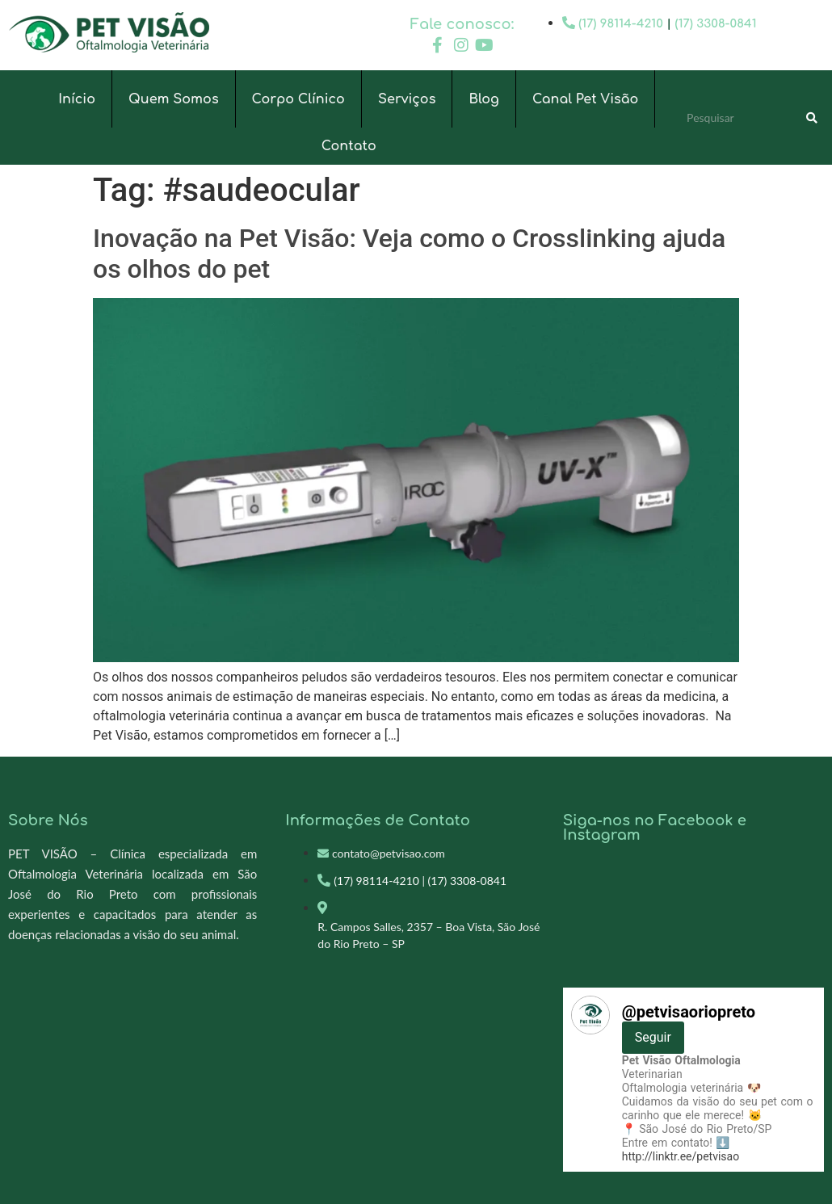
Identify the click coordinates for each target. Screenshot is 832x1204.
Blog (484, 99)
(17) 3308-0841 (716, 24)
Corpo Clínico (298, 99)
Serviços (406, 99)
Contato (348, 146)
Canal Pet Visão (585, 99)
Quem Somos (173, 99)
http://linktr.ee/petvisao (680, 1156)
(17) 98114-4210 (620, 24)
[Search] (812, 118)
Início (76, 99)
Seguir (653, 1037)
